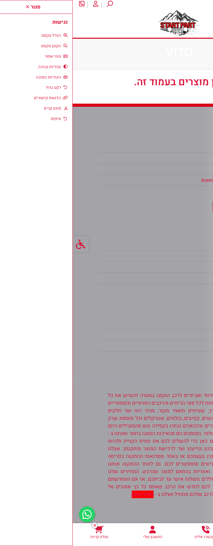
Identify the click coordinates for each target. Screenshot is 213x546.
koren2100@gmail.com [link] (155, 180)
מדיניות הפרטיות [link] (163, 278)
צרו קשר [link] (180, 5)
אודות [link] (201, 5)
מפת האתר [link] (170, 256)
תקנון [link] (175, 267)
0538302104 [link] (167, 191)
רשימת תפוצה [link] (166, 346)
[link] (186, 532)
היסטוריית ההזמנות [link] (161, 335)
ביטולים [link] (173, 289)
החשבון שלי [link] (168, 324)
